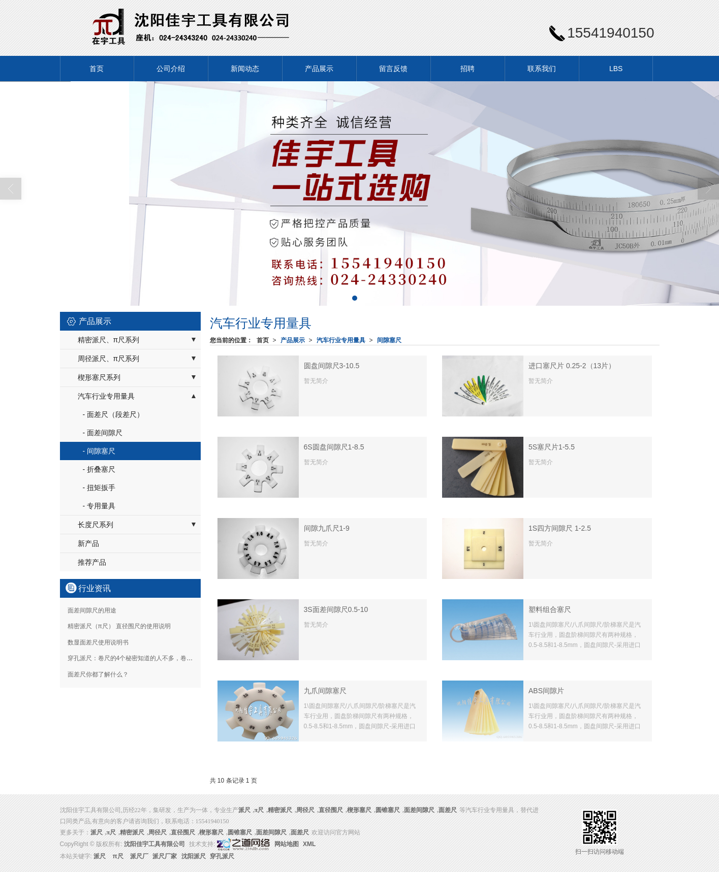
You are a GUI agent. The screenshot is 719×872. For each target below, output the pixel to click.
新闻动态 (245, 68)
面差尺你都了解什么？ (98, 674)
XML (309, 844)
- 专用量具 (99, 506)
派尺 (99, 856)
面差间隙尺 (419, 810)
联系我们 (541, 68)
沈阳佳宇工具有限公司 (154, 844)
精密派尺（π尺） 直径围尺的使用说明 (119, 626)
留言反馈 (393, 68)
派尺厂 (139, 856)
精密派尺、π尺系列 (109, 340)
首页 (96, 68)
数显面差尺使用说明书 (98, 642)
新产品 (88, 543)
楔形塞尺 (359, 810)
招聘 (467, 68)
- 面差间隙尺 (103, 433)
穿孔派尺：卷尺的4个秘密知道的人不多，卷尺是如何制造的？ (152, 658)
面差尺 (448, 810)
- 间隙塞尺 (99, 451)
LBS (615, 68)
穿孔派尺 (222, 856)
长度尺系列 (95, 525)
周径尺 (305, 810)
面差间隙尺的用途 (92, 610)
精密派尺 (280, 810)
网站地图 (286, 844)
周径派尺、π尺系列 (109, 358)
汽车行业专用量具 (341, 340)
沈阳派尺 (193, 856)
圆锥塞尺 (388, 810)
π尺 (259, 810)
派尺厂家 (164, 856)
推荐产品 (92, 562)
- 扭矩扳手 (99, 487)
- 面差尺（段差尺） (113, 414)
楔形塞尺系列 (99, 377)
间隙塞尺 (389, 340)
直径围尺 (331, 810)
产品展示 (319, 68)
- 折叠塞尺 (99, 469)
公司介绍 (171, 68)
